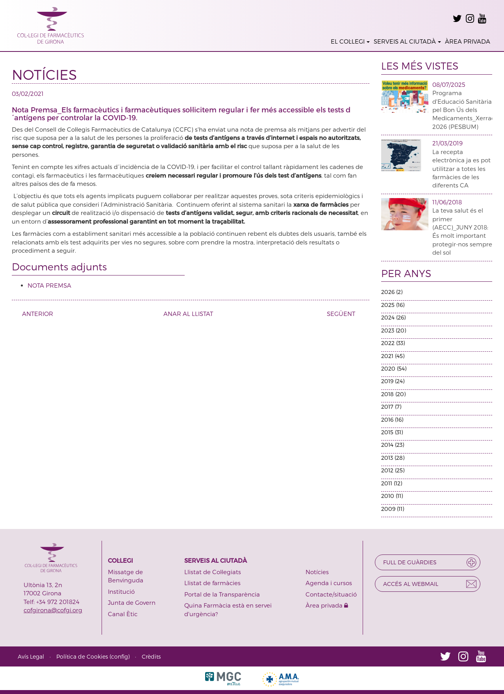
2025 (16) (392, 304)
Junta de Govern (132, 602)
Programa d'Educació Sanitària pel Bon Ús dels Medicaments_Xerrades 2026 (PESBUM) (467, 109)
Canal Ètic (122, 613)
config (119, 656)
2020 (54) (393, 368)
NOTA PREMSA (49, 285)
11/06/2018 (447, 202)
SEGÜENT (344, 313)
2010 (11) (392, 495)
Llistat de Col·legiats (212, 571)
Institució (121, 591)
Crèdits (151, 656)
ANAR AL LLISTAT (188, 313)
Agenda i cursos (329, 582)
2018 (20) (393, 394)
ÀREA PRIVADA (467, 41)
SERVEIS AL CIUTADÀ (407, 41)
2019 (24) (392, 381)
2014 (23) (392, 444)
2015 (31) (392, 432)
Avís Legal (31, 656)
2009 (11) (392, 508)
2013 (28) (392, 457)
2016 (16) (392, 419)
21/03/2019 (447, 143)
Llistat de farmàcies (212, 582)
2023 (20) (393, 330)
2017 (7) (391, 406)
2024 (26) (393, 317)
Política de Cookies (82, 656)
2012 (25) (392, 470)
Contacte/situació (331, 594)
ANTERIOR (34, 313)
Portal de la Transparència (222, 594)
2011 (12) (391, 483)
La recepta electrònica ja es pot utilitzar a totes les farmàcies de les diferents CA (461, 168)
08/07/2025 (448, 84)
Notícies (317, 571)
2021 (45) (392, 356)
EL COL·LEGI (350, 41)
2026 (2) (391, 291)
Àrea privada (327, 605)
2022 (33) (393, 343)
